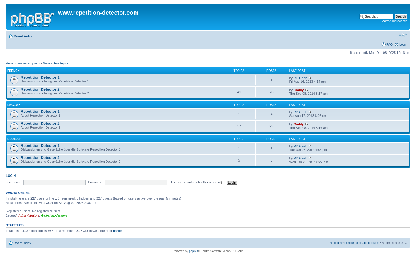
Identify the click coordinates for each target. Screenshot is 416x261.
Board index (23, 36)
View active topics (56, 63)
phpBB (193, 251)
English (13, 105)
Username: (14, 182)
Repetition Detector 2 (40, 89)
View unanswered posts (23, 63)
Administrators (29, 215)
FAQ (389, 44)
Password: (95, 182)
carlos (117, 230)
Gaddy (299, 90)
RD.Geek (300, 78)
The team (335, 243)
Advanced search (394, 21)
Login (403, 44)
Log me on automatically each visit (198, 182)
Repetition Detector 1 (40, 77)
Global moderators (54, 215)
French (13, 70)
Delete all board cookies (361, 243)
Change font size (403, 35)
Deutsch (14, 139)
